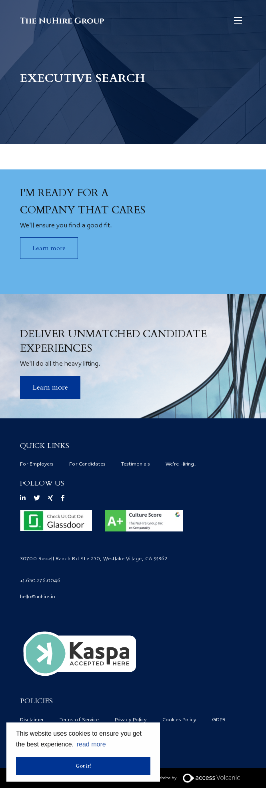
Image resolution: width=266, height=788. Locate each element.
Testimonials (135, 464)
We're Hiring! (181, 464)
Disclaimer (32, 720)
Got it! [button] (83, 766)
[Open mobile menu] (238, 20)
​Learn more (50, 387)
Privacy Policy (130, 720)
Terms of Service (79, 720)
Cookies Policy (179, 720)
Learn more (49, 248)
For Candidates (87, 464)
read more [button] (91, 744)
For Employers (36, 464)
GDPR (219, 720)
